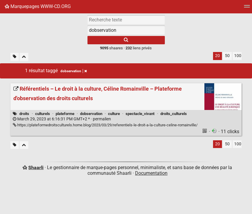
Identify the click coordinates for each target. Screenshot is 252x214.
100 (237, 55)
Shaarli (35, 167)
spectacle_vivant (140, 113)
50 (227, 55)
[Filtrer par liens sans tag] (14, 57)
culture (114, 113)
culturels (42, 113)
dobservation (91, 113)
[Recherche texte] (126, 19)
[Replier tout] (24, 57)
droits (24, 113)
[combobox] (126, 30)
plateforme (65, 113)
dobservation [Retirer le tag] (73, 71)
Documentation (151, 173)
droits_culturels (173, 113)
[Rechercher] (126, 40)
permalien (62, 119)
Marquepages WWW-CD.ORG (38, 6)
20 (217, 55)
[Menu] (247, 8)
